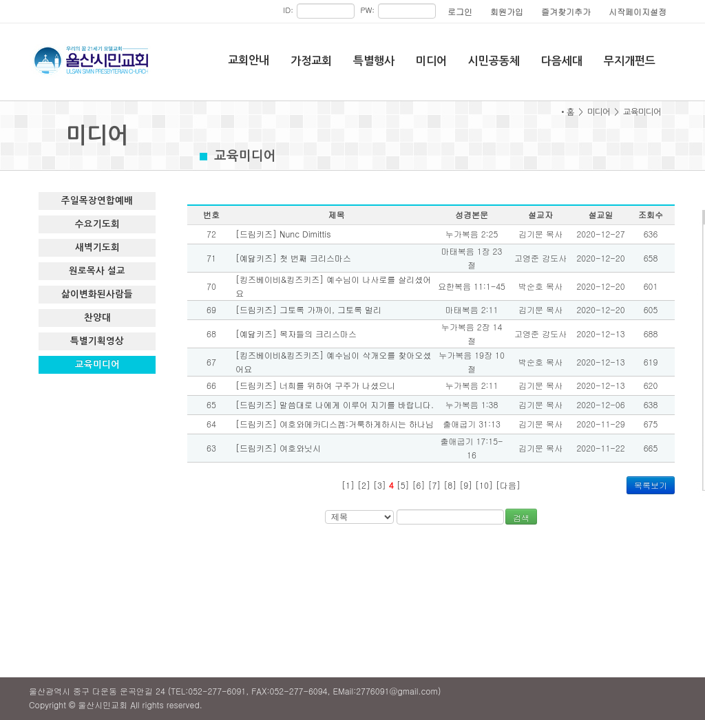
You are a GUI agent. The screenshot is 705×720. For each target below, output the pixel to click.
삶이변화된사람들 (97, 294)
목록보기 (650, 485)
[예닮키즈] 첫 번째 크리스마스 (293, 258)
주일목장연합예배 (97, 200)
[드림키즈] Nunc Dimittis (283, 234)
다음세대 (561, 61)
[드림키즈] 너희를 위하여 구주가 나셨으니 (315, 385)
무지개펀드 (629, 61)
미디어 (431, 61)
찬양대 (97, 317)
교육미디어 (97, 364)
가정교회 (311, 61)
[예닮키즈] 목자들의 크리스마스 (296, 333)
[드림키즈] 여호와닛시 (278, 448)
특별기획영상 (97, 341)
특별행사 (373, 61)
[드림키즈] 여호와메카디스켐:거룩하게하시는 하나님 (334, 424)
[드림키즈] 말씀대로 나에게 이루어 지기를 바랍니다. (334, 404)
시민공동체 (494, 61)
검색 (521, 517)
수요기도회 (97, 224)
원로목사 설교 (97, 270)
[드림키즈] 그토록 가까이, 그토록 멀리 (308, 309)
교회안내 (248, 60)
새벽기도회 (97, 247)
